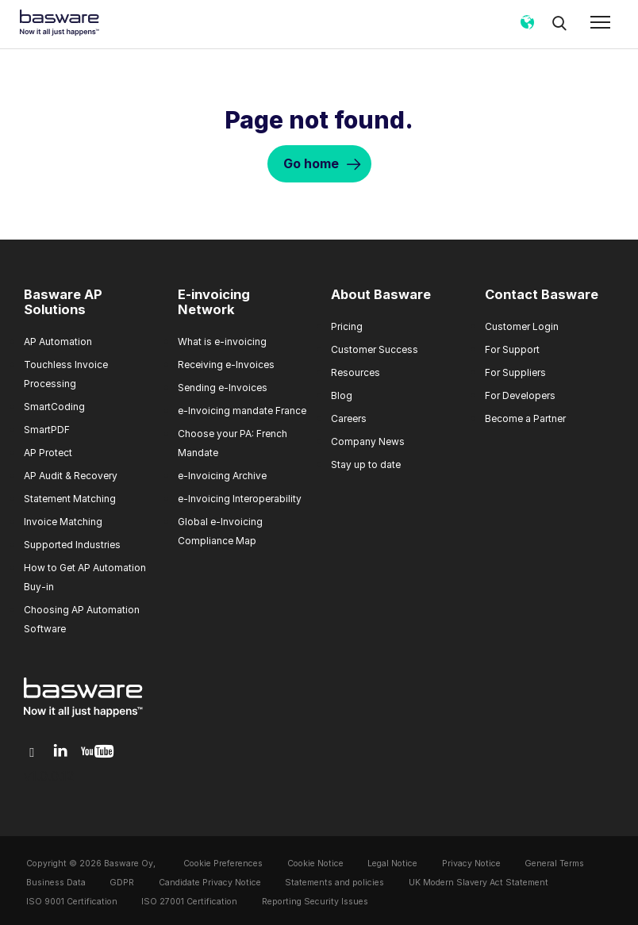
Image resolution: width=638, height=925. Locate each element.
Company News (368, 441)
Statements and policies (334, 882)
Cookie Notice (315, 863)
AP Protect (48, 453)
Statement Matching (70, 499)
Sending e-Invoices (222, 387)
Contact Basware (541, 294)
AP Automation (58, 341)
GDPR (122, 882)
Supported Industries (72, 545)
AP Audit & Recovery (70, 476)
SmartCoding (54, 407)
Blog (341, 395)
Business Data (56, 882)
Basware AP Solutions (63, 302)
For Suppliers (515, 372)
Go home (311, 163)
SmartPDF (47, 430)
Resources (355, 372)
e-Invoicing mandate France (242, 410)
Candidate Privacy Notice (210, 882)
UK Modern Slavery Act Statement (478, 882)
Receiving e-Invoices (226, 364)
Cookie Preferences (223, 863)
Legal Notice (392, 863)
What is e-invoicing (222, 341)
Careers (349, 418)
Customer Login (522, 326)
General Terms (554, 863)
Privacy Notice (471, 863)
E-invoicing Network (214, 302)
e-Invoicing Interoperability (240, 499)
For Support (512, 349)
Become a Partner (525, 418)
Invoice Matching (63, 522)
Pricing (347, 326)
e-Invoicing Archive (222, 476)
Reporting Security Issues (315, 901)
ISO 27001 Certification (189, 901)
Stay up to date (366, 464)
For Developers (520, 395)
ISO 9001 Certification (71, 901)
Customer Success (374, 349)
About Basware (381, 294)
